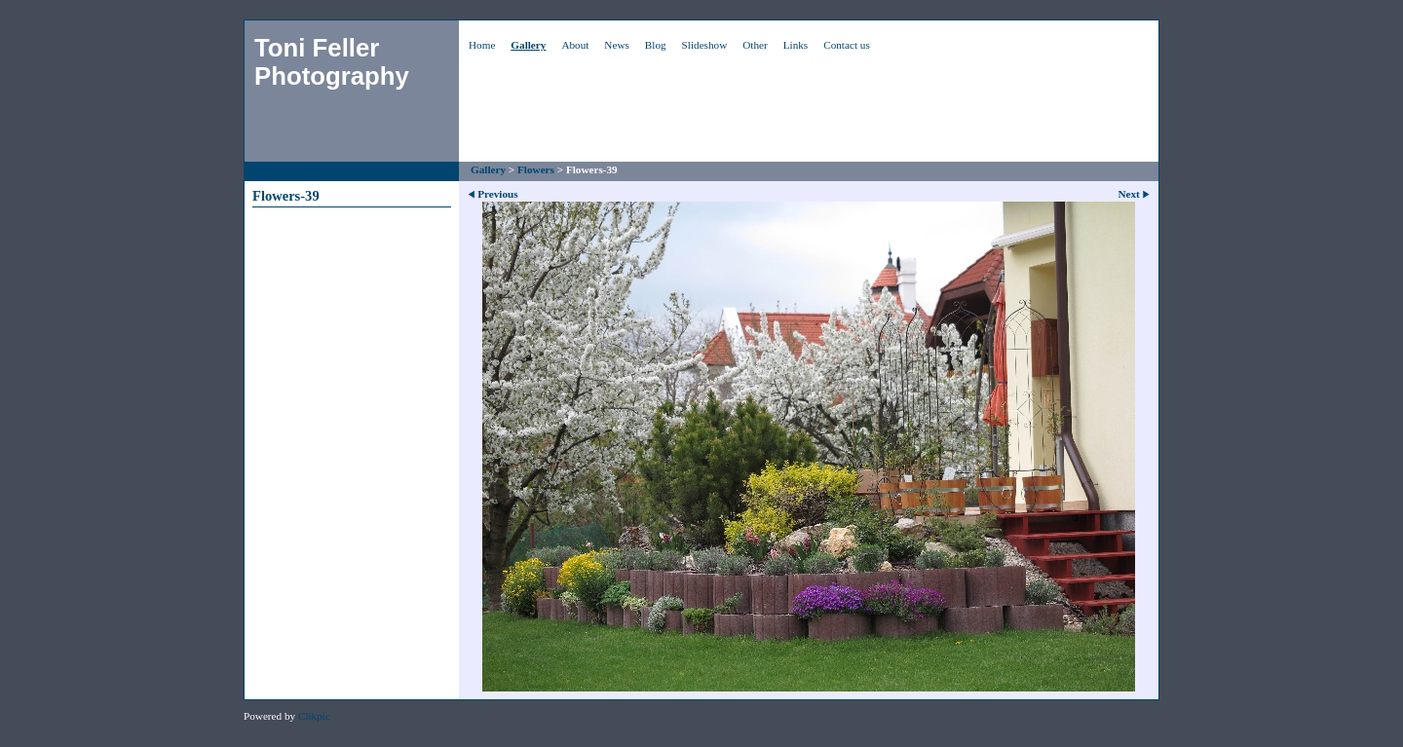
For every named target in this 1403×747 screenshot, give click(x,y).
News (616, 45)
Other (754, 45)
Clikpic (314, 716)
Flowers (535, 169)
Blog (655, 45)
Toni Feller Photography (331, 62)
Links (795, 45)
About (574, 45)
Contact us (846, 45)
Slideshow (705, 45)
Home (482, 45)
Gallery (528, 45)
